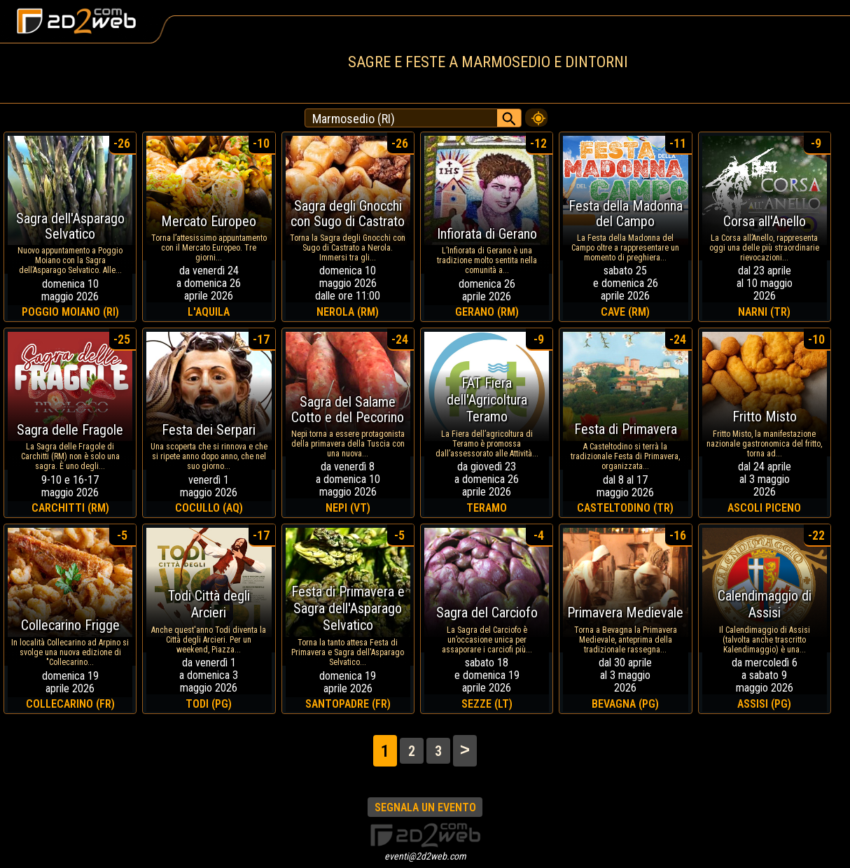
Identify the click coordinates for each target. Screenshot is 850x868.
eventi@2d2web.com (425, 856)
